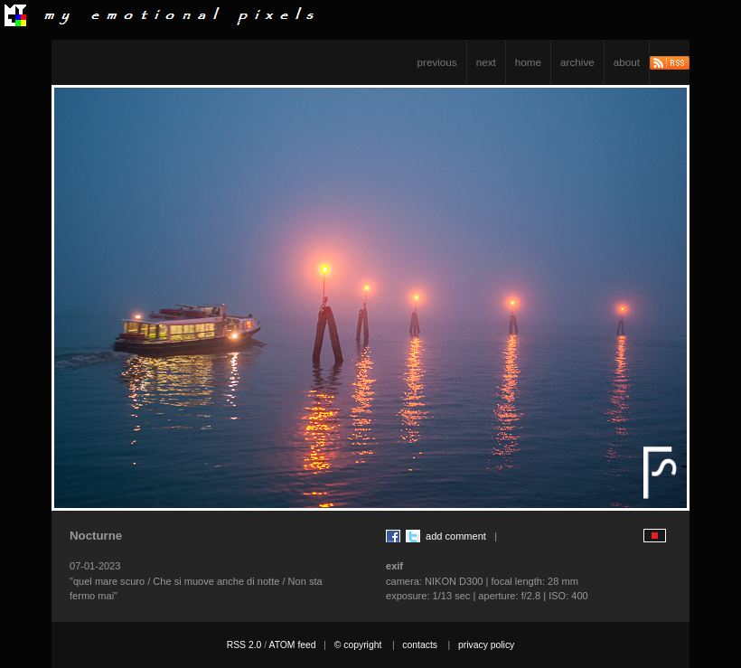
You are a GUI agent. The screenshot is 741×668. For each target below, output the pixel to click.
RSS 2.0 (244, 645)
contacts (419, 645)
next (486, 62)
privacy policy (486, 645)
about (627, 62)
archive (577, 62)
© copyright (358, 645)
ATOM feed (291, 645)
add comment (456, 536)
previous (437, 62)
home (528, 62)
